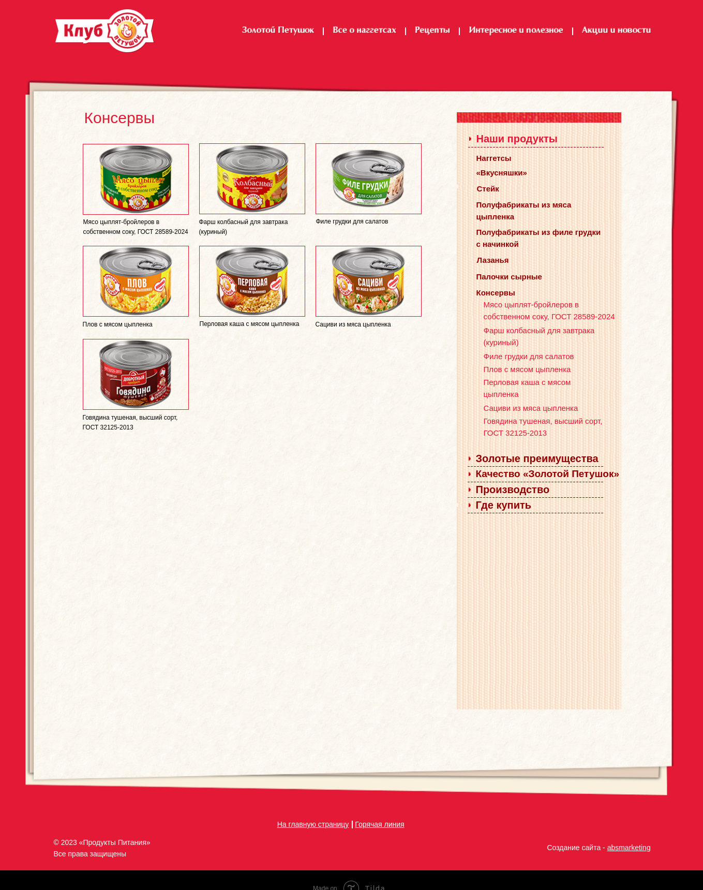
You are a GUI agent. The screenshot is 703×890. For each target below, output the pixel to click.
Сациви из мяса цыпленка (531, 408)
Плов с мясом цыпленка (527, 369)
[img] (136, 179)
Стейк (488, 188)
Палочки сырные (509, 276)
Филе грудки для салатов (529, 356)
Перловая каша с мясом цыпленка (250, 324)
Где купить (504, 505)
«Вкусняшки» (501, 172)
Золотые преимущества (537, 458)
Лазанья (493, 260)
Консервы (495, 292)
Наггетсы (494, 158)
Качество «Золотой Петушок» (547, 473)
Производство (513, 489)
